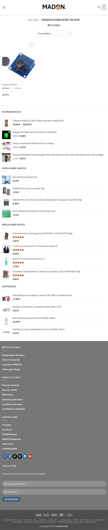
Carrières (7, 429)
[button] (3, 7)
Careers (43, 520)
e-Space (17, 88)
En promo (85, 520)
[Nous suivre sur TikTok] (15, 456)
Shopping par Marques (13, 355)
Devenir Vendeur (11, 385)
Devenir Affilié (9, 389)
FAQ (35, 520)
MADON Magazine (11, 439)
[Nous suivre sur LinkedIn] (25, 456)
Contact (27, 520)
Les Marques (65, 520)
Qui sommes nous (12, 520)
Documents (97, 520)
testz (75, 520)
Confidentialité (9, 448)
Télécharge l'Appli (11, 369)
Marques (53, 520)
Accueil (33, 19)
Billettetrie (7, 394)
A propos (6, 424)
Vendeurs (17, 522)
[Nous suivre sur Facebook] (4, 456)
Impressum (7, 443)
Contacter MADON (12, 364)
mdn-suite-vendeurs (45, 522)
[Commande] (54, 33)
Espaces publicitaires (12, 399)
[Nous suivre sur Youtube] (30, 456)
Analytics (29, 522)
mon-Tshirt (90, 522)
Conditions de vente (12, 404)
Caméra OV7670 (9, 84)
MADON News (9, 434)
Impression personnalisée (70, 522)
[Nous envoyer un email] (20, 456)
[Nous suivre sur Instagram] (9, 456)
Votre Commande (11, 359)
